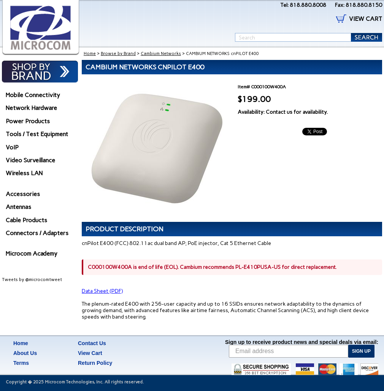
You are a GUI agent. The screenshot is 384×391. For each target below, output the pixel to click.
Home (90, 53)
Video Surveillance (30, 160)
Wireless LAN (24, 173)
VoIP (12, 147)
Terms (21, 363)
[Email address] (288, 351)
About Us (25, 353)
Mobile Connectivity (33, 95)
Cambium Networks (161, 53)
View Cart (90, 353)
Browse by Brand (118, 53)
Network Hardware (31, 107)
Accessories (23, 194)
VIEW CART (365, 18)
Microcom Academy (31, 253)
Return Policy (95, 363)
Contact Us (92, 343)
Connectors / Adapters (37, 233)
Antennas (18, 206)
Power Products (28, 121)
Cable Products (26, 220)
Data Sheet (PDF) (102, 291)
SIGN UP (361, 351)
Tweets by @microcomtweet (32, 279)
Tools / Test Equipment (37, 134)
